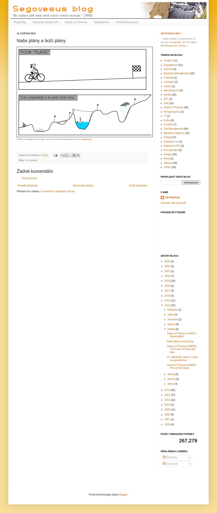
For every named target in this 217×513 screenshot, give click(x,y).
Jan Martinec (172, 197)
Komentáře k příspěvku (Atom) (58, 191)
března (172, 379)
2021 (168, 271)
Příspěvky (19, 22)
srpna (171, 314)
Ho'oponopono (172, 111)
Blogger (123, 494)
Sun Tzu (186, 42)
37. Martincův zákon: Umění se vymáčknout (182, 359)
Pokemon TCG (172, 145)
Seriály (168, 154)
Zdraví (167, 167)
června (172, 324)
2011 (168, 399)
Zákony (168, 163)
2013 (168, 390)
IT (165, 116)
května (172, 329)
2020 (168, 276)
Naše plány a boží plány (180, 341)
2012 (168, 394)
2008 (168, 414)
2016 (168, 295)
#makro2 (169, 60)
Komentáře (170, 463)
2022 (168, 266)
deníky (167, 94)
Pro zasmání (31, 160)
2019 (168, 280)
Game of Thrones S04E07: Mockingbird (182, 335)
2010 (168, 404)
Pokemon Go (171, 141)
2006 (168, 424)
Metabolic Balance (174, 133)
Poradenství (175, 42)
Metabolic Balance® (45, 22)
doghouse (86, 139)
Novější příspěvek (28, 185)
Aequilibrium (102, 22)
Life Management (173, 128)
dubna (171, 374)
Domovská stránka (83, 185)
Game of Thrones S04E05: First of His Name (182, 366)
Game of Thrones (76, 22)
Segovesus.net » (171, 33)
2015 (168, 300)
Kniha (167, 120)
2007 (168, 419)
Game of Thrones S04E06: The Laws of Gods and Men (182, 349)
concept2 (169, 81)
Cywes (167, 86)
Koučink (168, 124)
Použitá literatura (127, 22)
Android (168, 69)
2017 (168, 290)
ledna (171, 383)
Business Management (176, 73)
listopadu (173, 309)
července (173, 319)
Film (166, 103)
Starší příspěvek (138, 185)
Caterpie (168, 77)
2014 (168, 305)
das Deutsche (171, 90)
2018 (168, 285)
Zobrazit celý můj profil (173, 202)
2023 (168, 261)
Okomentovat (29, 178)
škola (167, 158)
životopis (182, 46)
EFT (166, 99)
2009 (168, 409)
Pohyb (167, 137)
